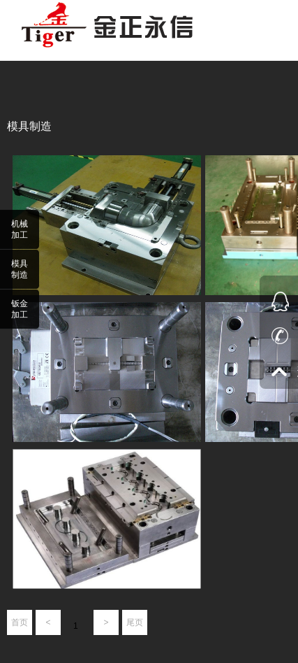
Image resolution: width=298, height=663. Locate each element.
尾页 (134, 622)
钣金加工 (19, 309)
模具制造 (19, 269)
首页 (19, 622)
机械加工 (19, 229)
